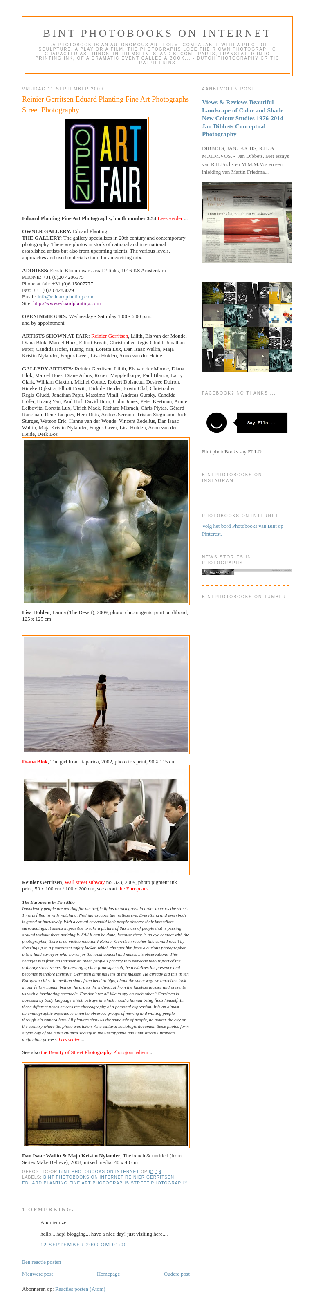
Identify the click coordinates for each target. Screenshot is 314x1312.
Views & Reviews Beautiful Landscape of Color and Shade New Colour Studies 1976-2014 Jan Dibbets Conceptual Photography (242, 118)
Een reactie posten (41, 1262)
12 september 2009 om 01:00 (83, 1244)
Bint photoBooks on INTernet (157, 33)
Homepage (108, 1274)
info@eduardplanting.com (66, 297)
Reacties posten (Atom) (80, 1289)
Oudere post (177, 1274)
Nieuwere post (37, 1274)
